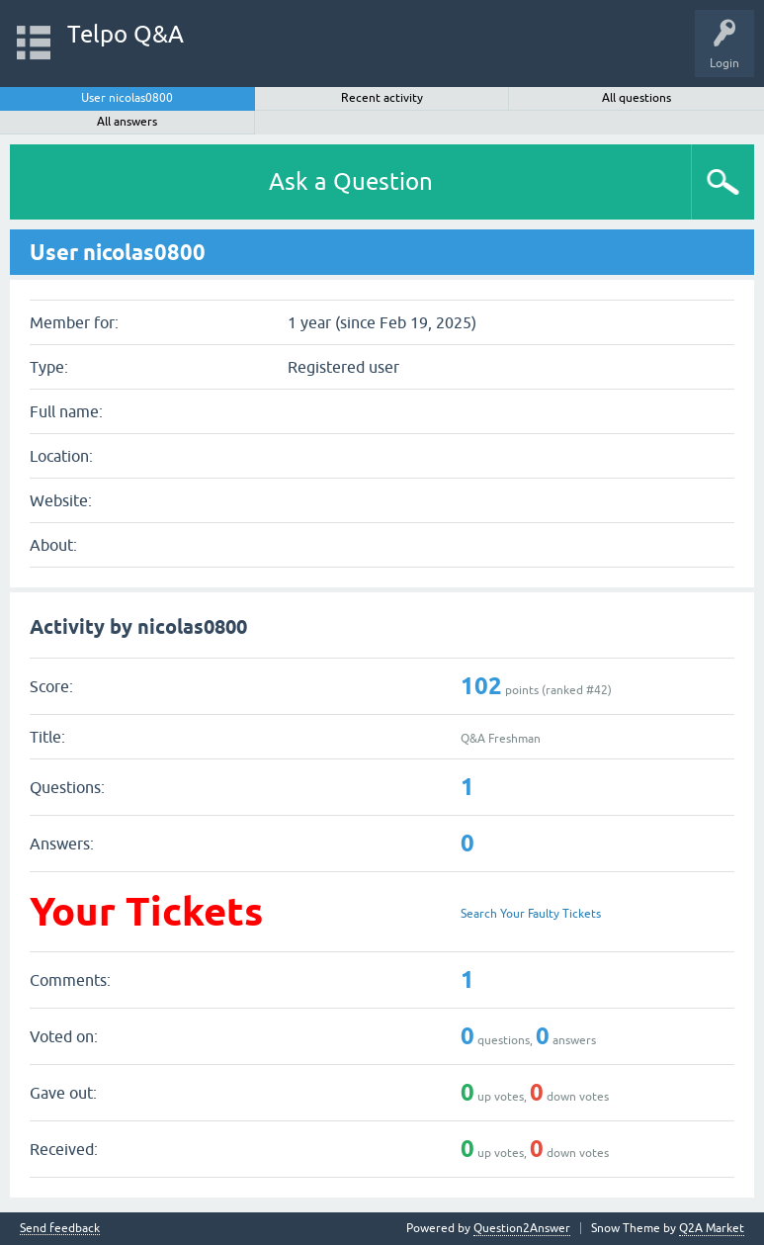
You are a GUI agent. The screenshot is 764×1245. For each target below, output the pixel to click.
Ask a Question (351, 181)
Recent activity (382, 98)
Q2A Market (711, 1228)
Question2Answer (521, 1228)
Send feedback (60, 1228)
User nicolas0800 (127, 98)
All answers (127, 122)
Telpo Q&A (125, 34)
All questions (636, 98)
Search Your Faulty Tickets (531, 914)
